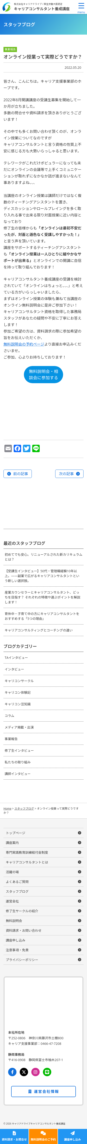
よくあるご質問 (17, 881)
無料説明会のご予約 (43, 1139)
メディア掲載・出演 (19, 727)
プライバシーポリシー (22, 960)
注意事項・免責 (17, 950)
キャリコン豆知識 (18, 704)
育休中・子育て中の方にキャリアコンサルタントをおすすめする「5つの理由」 (42, 616)
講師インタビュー (18, 773)
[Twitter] (24, 1072)
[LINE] (47, 1072)
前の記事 (20, 473)
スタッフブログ (17, 891)
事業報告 (11, 739)
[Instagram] (35, 1072)
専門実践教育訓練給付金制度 (27, 852)
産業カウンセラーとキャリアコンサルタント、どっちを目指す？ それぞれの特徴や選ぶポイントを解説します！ (42, 597)
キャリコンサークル (19, 681)
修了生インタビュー (19, 750)
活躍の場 (12, 872)
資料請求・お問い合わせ (24, 930)
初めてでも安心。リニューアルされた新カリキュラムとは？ (43, 557)
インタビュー (14, 669)
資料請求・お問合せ (14, 1139)
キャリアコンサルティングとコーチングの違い (39, 630)
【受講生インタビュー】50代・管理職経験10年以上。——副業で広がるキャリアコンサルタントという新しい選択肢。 (42, 576)
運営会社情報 (43, 1091)
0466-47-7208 (51, 1043)
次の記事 (66, 473)
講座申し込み (72, 1139)
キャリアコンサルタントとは (27, 862)
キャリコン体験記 (18, 692)
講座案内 (12, 842)
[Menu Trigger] (81, 8)
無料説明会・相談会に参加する (43, 374)
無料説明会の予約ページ (23, 344)
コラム (9, 715)
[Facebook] (12, 1072)
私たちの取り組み (18, 762)
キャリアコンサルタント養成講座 (42, 8)
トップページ (15, 833)
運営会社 (12, 901)
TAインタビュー (16, 657)
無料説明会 (14, 920)
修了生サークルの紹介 (22, 911)
